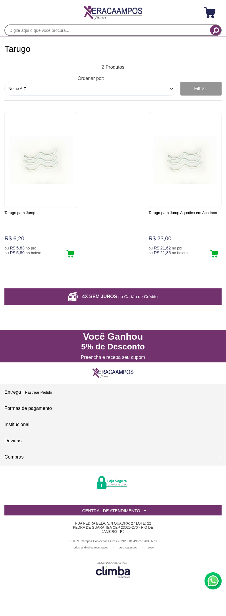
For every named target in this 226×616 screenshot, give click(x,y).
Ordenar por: (91, 78)
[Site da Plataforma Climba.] (113, 575)
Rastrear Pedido (38, 397)
